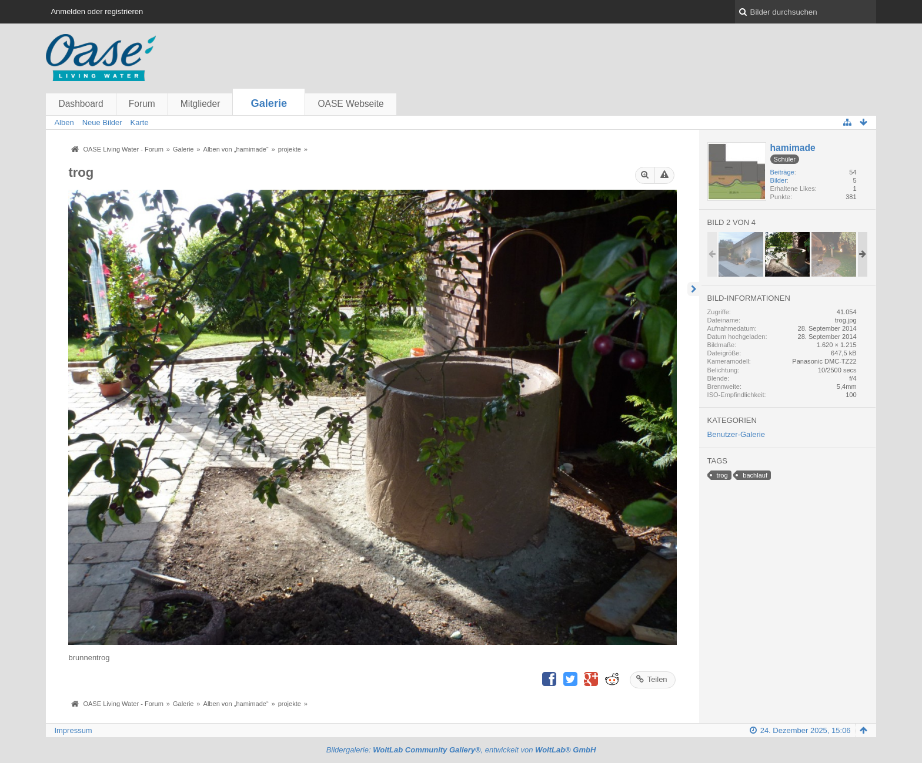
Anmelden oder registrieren (97, 11)
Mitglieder (201, 104)
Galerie (269, 103)
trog (722, 475)
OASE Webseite (350, 104)
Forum (142, 104)
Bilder (778, 180)
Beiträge (782, 172)
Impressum (73, 730)
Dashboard (80, 104)
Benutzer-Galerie (736, 434)
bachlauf (755, 475)
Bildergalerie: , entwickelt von (461, 749)
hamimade (793, 148)
